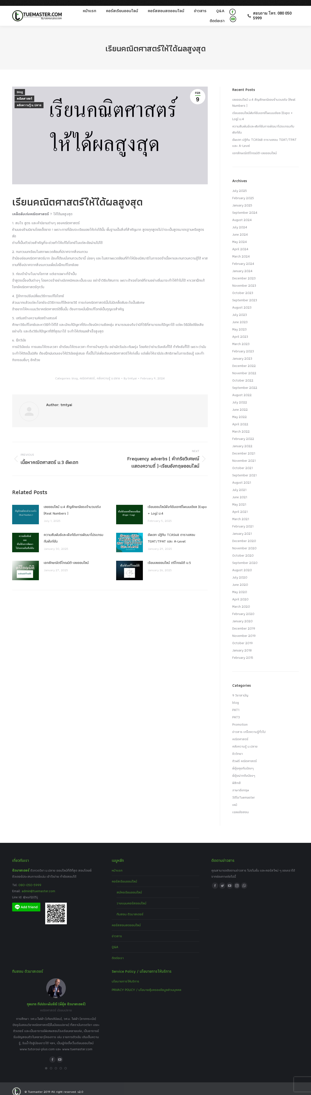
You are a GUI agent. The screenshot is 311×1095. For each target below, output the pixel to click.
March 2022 (241, 425)
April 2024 (240, 243)
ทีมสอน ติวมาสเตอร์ (130, 908)
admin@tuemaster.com (38, 885)
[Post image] (25, 508)
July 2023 (239, 309)
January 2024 (242, 265)
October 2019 (242, 637)
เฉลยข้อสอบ (240, 806)
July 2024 (239, 221)
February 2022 (243, 433)
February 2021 (242, 520)
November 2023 (244, 279)
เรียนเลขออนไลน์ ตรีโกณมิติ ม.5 (169, 557)
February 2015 (242, 651)
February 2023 (243, 345)
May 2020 (239, 586)
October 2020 (243, 549)
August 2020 (242, 564)
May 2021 (239, 498)
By (130, 372)
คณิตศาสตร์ (24, 93)
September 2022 (244, 381)
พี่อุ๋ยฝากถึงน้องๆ (243, 769)
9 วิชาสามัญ (240, 689)
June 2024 (240, 228)
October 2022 (242, 374)
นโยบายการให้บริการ (125, 975)
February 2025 (243, 192)
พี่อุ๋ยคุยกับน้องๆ (243, 762)
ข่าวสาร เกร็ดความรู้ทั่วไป (249, 726)
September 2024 (244, 206)
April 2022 (240, 418)
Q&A (115, 941)
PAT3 (236, 711)
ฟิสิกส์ (236, 777)
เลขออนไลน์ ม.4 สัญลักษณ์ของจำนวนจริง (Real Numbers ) (72, 504)
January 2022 (242, 440)
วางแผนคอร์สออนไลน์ (131, 897)
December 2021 (243, 447)
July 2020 (239, 571)
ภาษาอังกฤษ (240, 784)
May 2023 (239, 323)
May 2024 (239, 236)
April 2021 (240, 505)
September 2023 (244, 294)
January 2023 (242, 352)
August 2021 (241, 476)
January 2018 (242, 644)
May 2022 (239, 411)
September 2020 (245, 557)
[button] (46, 1062)
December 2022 (244, 360)
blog (20, 86)
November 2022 (244, 367)
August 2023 (241, 301)
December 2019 (243, 622)
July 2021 (239, 484)
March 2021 (240, 513)
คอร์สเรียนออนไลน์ (124, 875)
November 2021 (244, 454)
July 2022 (239, 396)
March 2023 (241, 338)
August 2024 (242, 214)
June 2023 (240, 316)
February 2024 (243, 257)
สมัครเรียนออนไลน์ (129, 886)
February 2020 (243, 608)
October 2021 (242, 462)
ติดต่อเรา (118, 952)
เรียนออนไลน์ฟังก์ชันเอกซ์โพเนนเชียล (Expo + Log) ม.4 (177, 504)
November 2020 (244, 542)
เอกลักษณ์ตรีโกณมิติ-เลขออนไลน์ (66, 557)
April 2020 (240, 593)
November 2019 (244, 629)
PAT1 (235, 704)
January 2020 (242, 615)
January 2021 (242, 527)
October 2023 (242, 287)
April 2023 (240, 330)
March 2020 (241, 600)
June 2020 (240, 578)
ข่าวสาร (117, 930)
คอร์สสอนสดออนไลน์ (126, 919)
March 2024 (241, 250)
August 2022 (242, 389)
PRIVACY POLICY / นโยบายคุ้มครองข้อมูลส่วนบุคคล (146, 984)
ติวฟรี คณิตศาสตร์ (244, 755)
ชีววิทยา (237, 747)
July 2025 (239, 184)
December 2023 (244, 272)
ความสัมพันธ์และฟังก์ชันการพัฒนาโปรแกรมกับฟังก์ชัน (73, 532)
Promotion (240, 718)
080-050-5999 (29, 879)
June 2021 (239, 491)
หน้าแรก (117, 864)
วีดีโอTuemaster (243, 791)
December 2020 (244, 535)
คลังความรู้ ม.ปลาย (29, 99)
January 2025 (242, 199)
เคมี (234, 798)
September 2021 (244, 469)
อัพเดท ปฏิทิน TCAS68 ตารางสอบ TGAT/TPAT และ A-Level (171, 532)
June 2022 (240, 403)
